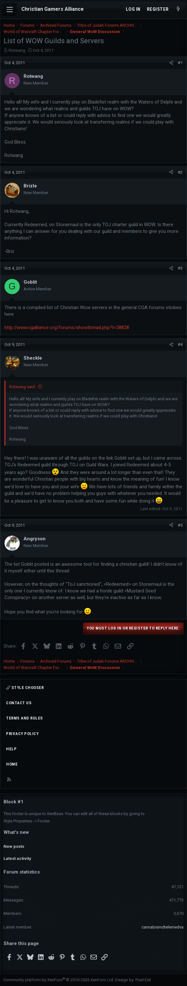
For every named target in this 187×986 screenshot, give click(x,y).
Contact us (19, 702)
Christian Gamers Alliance (52, 9)
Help (11, 748)
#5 (180, 525)
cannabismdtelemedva (162, 927)
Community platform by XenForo (58, 979)
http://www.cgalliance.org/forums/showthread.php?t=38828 (66, 327)
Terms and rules (24, 718)
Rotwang (17, 50)
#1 (180, 62)
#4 (180, 344)
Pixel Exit (143, 979)
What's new (16, 832)
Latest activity (17, 858)
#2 (180, 172)
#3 (180, 268)
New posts (14, 846)
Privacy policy (22, 733)
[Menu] (10, 9)
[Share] (171, 63)
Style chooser (25, 687)
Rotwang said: (22, 386)
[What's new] (178, 9)
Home (12, 764)
